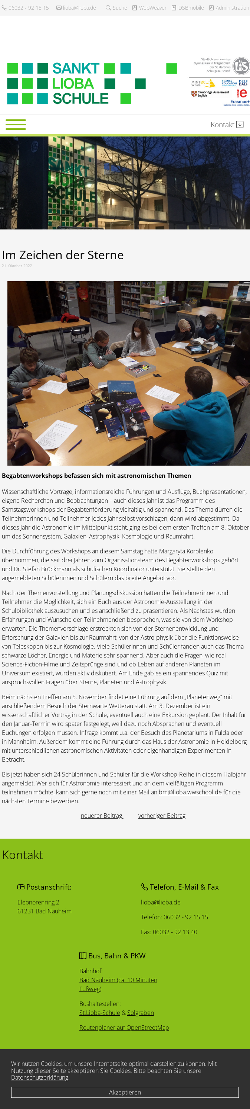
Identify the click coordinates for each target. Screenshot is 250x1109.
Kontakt (227, 124)
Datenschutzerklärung (39, 1077)
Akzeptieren (125, 1092)
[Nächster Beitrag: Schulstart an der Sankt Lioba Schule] (161, 815)
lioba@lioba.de (76, 7)
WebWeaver (149, 7)
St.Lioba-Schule (100, 1012)
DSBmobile (187, 7)
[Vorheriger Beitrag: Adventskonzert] (102, 815)
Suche (116, 7)
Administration (228, 7)
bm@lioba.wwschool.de (190, 792)
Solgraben (140, 1013)
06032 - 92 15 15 (25, 7)
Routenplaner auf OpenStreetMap (124, 1027)
